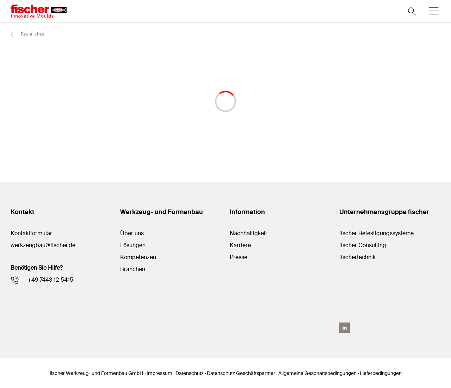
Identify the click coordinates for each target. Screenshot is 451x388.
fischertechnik (357, 257)
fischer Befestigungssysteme (376, 233)
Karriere (240, 245)
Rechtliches (24, 34)
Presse (238, 257)
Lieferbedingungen (381, 373)
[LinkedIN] (344, 328)
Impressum (159, 373)
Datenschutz (189, 373)
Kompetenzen (138, 257)
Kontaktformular (31, 233)
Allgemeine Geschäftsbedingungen (317, 373)
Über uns (132, 233)
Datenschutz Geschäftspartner (241, 373)
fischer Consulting (362, 245)
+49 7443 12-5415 (50, 279)
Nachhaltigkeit (248, 233)
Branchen (132, 269)
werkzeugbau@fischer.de (43, 245)
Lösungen (133, 245)
